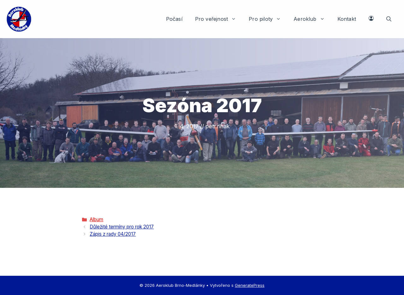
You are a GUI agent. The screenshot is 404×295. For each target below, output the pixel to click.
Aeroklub (312, 18)
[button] (389, 18)
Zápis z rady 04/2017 (113, 234)
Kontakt (346, 19)
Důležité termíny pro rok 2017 (122, 227)
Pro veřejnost (218, 18)
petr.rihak (217, 126)
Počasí (174, 19)
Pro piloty (268, 18)
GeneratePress (249, 285)
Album (96, 220)
